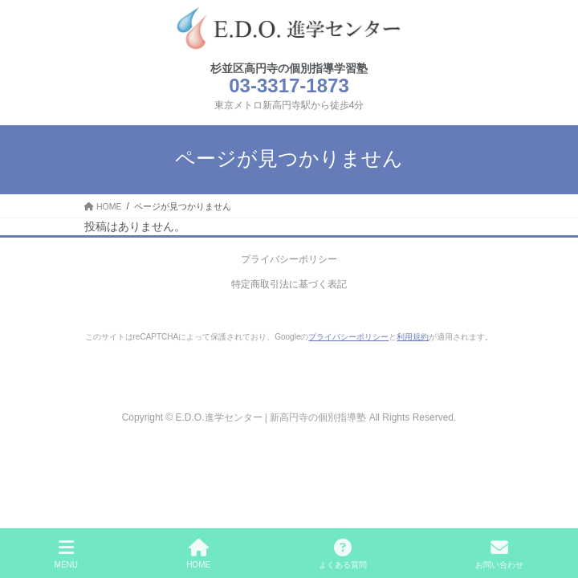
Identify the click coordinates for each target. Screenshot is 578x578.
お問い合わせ (499, 554)
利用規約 (413, 336)
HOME (198, 554)
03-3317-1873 (288, 85)
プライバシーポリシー (289, 259)
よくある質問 (343, 554)
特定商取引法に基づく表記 (289, 284)
